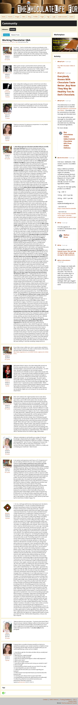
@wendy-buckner (7, 73)
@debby (7, 513)
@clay (59, 222)
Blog (29, 17)
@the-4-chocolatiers (64, 260)
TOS (74, 699)
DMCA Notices (54, 699)
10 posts (7, 97)
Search (71, 17)
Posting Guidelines (65, 699)
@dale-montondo (7, 91)
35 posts (7, 78)
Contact (45, 699)
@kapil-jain (61, 61)
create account (62, 17)
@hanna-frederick (7, 380)
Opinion (13, 42)
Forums (10, 17)
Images (17, 17)
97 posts (7, 454)
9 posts (7, 140)
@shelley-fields (7, 135)
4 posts (7, 386)
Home (3, 17)
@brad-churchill (7, 54)
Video (23, 17)
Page (17, 42)
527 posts (7, 59)
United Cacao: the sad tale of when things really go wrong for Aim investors (67, 253)
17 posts (7, 118)
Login (53, 17)
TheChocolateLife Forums (69, 703)
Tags (48, 17)
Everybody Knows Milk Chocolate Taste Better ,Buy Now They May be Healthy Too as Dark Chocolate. (67, 85)
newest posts (15, 35)
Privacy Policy (72, 701)
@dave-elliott (7, 113)
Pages (42, 17)
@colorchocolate (63, 157)
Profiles (35, 17)
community (4, 42)
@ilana (7, 449)
